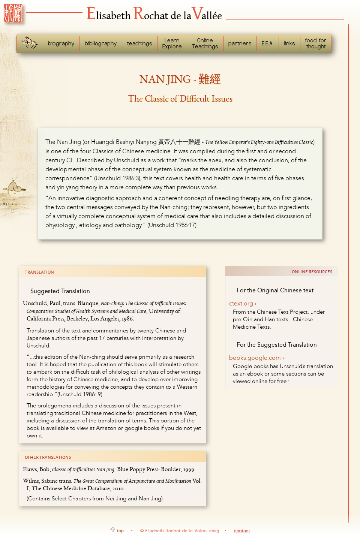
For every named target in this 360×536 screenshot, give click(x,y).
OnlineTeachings (205, 43)
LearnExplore (172, 43)
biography (61, 43)
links (289, 43)
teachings (139, 43)
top (117, 530)
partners (240, 43)
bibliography (101, 43)
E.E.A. (268, 43)
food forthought (316, 43)
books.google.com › (256, 357)
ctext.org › (242, 303)
